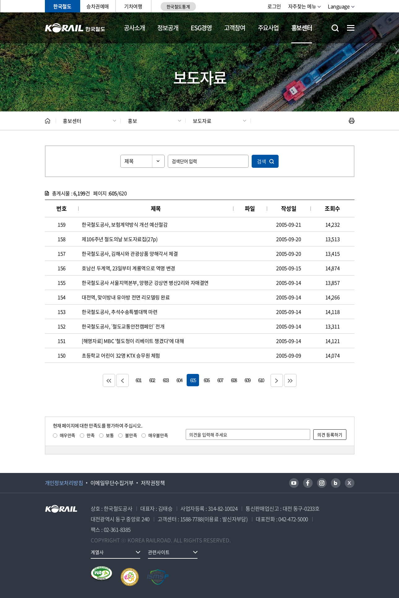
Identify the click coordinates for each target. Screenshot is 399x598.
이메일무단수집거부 (111, 483)
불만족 (131, 435)
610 (261, 380)
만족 (90, 435)
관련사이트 (159, 552)
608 (233, 380)
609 (247, 380)
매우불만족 (158, 435)
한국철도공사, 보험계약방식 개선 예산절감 (124, 224)
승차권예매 (97, 6)
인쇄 (351, 120)
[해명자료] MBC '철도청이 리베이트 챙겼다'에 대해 (133, 340)
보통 (110, 435)
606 (206, 380)
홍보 (132, 120)
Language (338, 6)
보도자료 (202, 120)
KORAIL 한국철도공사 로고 (75, 27)
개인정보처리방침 (64, 483)
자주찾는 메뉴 (302, 6)
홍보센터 (301, 27)
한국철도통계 (178, 6)
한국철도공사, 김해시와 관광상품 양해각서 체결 (130, 253)
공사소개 (134, 27)
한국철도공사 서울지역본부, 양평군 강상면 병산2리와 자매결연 (145, 282)
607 (220, 380)
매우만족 (67, 435)
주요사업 (268, 27)
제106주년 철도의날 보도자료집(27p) (119, 239)
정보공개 (167, 27)
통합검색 (335, 28)
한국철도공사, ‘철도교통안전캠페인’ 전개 (123, 326)
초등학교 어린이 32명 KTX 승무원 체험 (121, 355)
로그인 (274, 6)
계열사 (97, 552)
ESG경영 (201, 27)
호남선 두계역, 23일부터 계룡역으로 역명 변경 (128, 268)
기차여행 (133, 6)
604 (179, 380)
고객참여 (234, 27)
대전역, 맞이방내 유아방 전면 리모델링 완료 (126, 297)
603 (165, 380)
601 (138, 380)
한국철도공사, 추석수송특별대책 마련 (119, 311)
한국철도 (62, 6)
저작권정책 (153, 483)
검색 (261, 161)
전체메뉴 (350, 28)
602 (152, 380)
